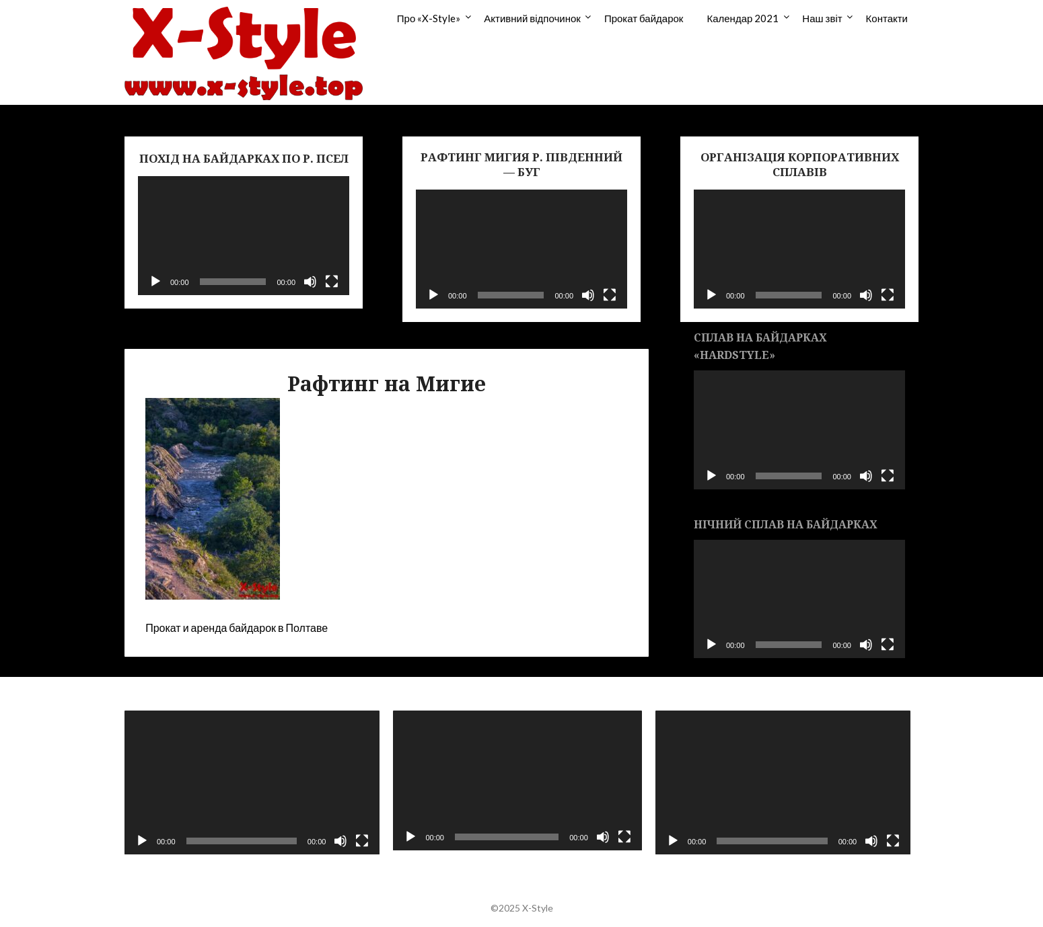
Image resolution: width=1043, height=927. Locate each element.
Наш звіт (822, 18)
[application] (243, 235)
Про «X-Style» (428, 18)
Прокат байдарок (644, 18)
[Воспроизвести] (155, 281)
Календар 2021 (743, 18)
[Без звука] (310, 281)
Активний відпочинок (532, 18)
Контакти (887, 18)
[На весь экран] (331, 281)
